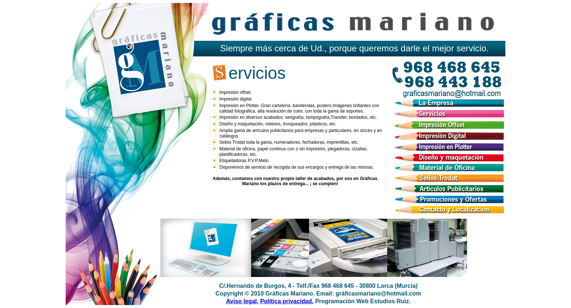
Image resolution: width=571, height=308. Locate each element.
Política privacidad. (287, 301)
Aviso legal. (242, 301)
